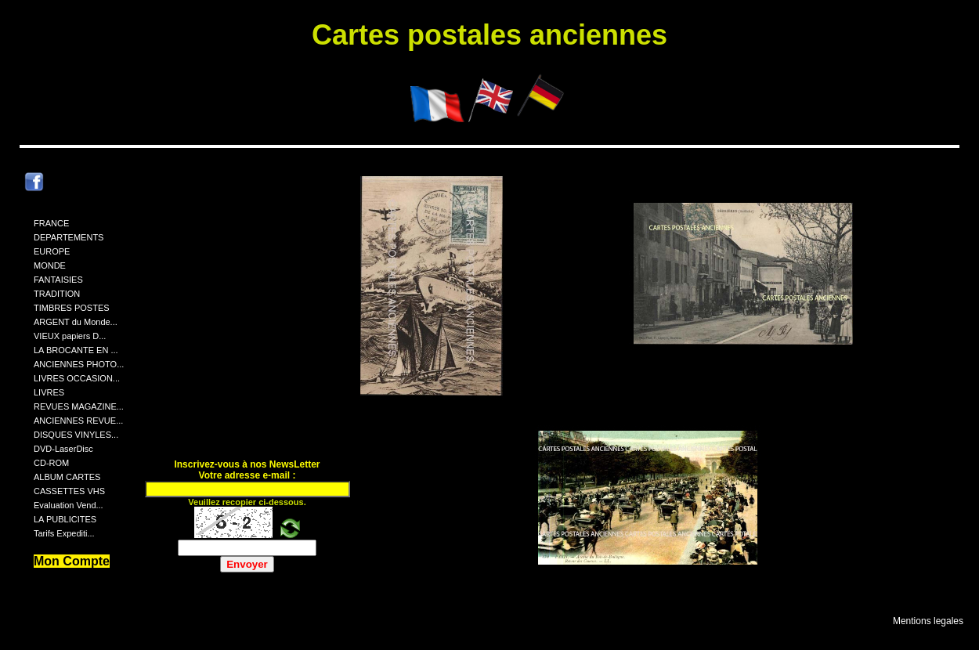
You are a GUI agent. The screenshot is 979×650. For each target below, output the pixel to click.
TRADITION (57, 293)
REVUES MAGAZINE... (79, 406)
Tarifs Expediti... (64, 533)
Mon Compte (72, 561)
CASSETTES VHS (69, 491)
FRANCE (51, 223)
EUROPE (52, 251)
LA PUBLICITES (65, 519)
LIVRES (49, 392)
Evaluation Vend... (68, 505)
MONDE (50, 265)
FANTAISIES (58, 279)
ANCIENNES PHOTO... (79, 364)
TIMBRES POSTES (72, 307)
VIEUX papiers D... (70, 336)
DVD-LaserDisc (63, 448)
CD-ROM (51, 463)
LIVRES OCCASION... (77, 378)
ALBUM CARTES (67, 477)
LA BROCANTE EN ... (76, 350)
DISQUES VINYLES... (76, 434)
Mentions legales (928, 621)
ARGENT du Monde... (75, 322)
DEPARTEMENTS (68, 237)
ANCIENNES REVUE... (78, 420)
